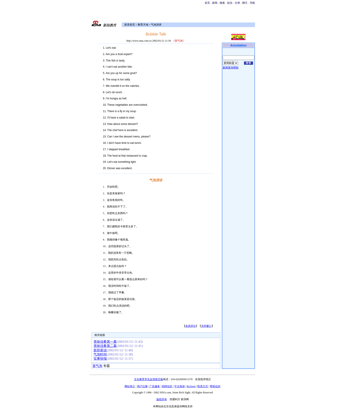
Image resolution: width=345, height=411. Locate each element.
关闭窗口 (206, 326)
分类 (237, 2)
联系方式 (202, 386)
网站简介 (130, 386)
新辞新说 (100, 350)
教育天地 (143, 24)
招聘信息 (167, 386)
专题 (106, 366)
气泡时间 (100, 354)
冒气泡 (97, 366)
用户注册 (142, 386)
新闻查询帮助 (231, 67)
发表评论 (190, 326)
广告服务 (154, 386)
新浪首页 (129, 24)
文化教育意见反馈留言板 (148, 379)
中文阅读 (179, 386)
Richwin (191, 386)
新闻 (214, 2)
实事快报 (100, 358)
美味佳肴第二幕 (105, 346)
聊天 (245, 2)
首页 (207, 2)
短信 (229, 2)
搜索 (223, 2)
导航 (252, 2)
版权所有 (161, 399)
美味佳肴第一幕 (105, 341)
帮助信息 (215, 386)
